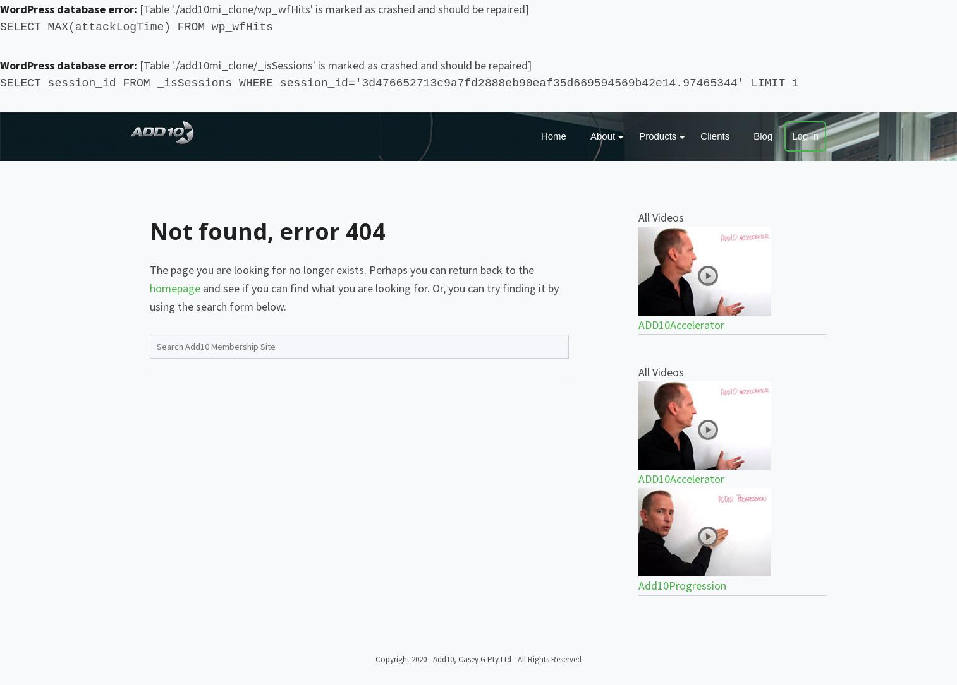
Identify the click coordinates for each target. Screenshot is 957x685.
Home (553, 136)
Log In (805, 136)
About (602, 136)
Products (657, 136)
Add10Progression (682, 585)
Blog (762, 136)
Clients (714, 136)
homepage (175, 288)
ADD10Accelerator (681, 325)
